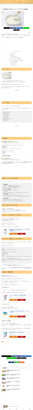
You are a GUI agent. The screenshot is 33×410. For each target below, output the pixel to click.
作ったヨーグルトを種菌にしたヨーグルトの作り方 (16, 59)
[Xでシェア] (6, 28)
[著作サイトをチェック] (15, 360)
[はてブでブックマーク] (16, 28)
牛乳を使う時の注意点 (14, 54)
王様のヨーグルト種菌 (14, 63)
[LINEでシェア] (21, 28)
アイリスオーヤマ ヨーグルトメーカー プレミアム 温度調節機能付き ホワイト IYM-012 (19, 228)
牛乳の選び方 (12, 53)
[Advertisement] (16, 42)
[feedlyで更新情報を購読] (16, 360)
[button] (26, 28)
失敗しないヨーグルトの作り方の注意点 (15, 55)
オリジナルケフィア (13, 62)
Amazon (13, 314)
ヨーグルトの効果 (12, 52)
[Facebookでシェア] (11, 28)
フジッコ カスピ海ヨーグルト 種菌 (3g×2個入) (17, 293)
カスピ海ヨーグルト (13, 61)
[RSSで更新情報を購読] (18, 360)
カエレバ (12, 229)
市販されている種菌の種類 (13, 60)
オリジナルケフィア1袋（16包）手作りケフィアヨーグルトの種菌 (19, 310)
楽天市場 (21, 314)
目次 (15, 49)
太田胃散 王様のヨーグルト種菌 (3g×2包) (16, 330)
